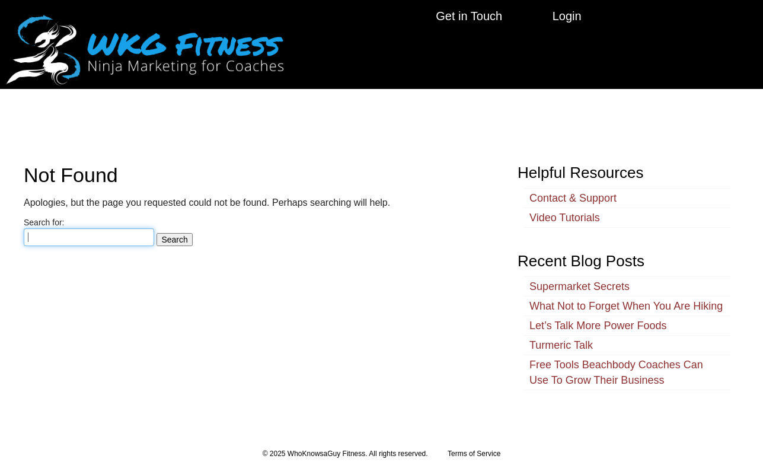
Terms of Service (474, 443)
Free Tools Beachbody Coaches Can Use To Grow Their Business (616, 361)
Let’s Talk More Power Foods (597, 315)
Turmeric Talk (561, 334)
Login (567, 16)
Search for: (44, 211)
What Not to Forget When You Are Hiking (626, 295)
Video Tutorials (564, 207)
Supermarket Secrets (579, 276)
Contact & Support (573, 187)
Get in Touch (469, 16)
